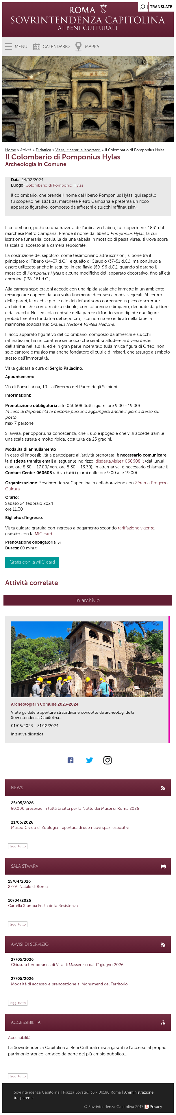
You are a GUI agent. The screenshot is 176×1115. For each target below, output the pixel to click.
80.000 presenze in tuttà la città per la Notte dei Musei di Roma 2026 (75, 808)
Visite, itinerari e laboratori (78, 150)
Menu (21, 46)
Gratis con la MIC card (32, 562)
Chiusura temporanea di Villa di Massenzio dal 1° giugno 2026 (67, 964)
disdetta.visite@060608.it (120, 461)
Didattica (43, 150)
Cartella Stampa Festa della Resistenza (43, 905)
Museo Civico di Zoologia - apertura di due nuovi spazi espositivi (70, 827)
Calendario (56, 46)
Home (10, 150)
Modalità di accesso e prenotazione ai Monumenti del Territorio (69, 984)
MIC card (43, 533)
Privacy (156, 1107)
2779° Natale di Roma (28, 886)
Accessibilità (19, 1037)
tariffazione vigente (136, 528)
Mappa (92, 46)
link (166, 736)
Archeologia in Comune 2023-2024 (45, 704)
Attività (26, 150)
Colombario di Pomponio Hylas (54, 185)
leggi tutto (18, 846)
